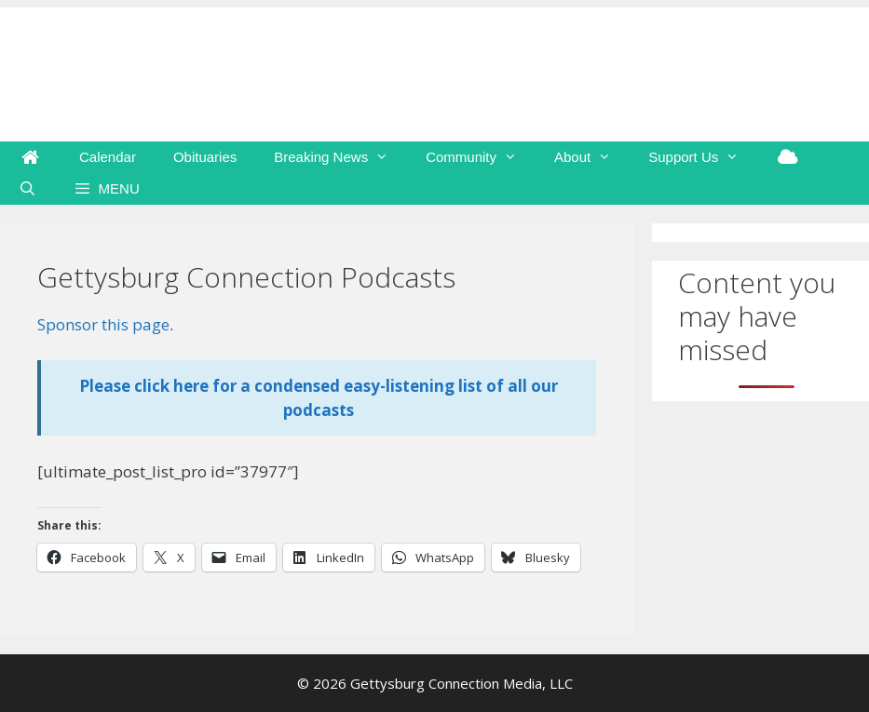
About (592, 157)
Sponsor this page (103, 324)
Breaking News (340, 157)
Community (481, 157)
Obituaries (205, 157)
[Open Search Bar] (27, 189)
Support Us (702, 157)
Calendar (107, 157)
